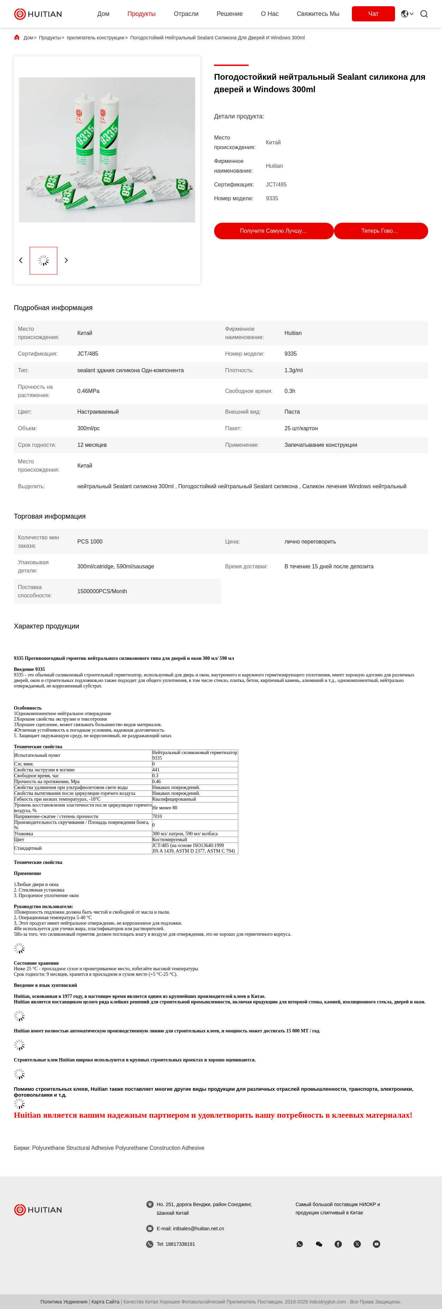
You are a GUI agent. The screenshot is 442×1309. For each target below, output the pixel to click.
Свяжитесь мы (318, 13)
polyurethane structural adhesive (73, 1148)
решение (230, 13)
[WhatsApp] (305, 1244)
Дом (103, 13)
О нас (270, 13)
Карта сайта (105, 1302)
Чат (373, 13)
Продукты (141, 13)
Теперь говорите (383, 231)
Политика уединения (63, 1302)
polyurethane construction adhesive (159, 1148)
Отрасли (186, 13)
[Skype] (343, 1244)
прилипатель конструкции (95, 37)
